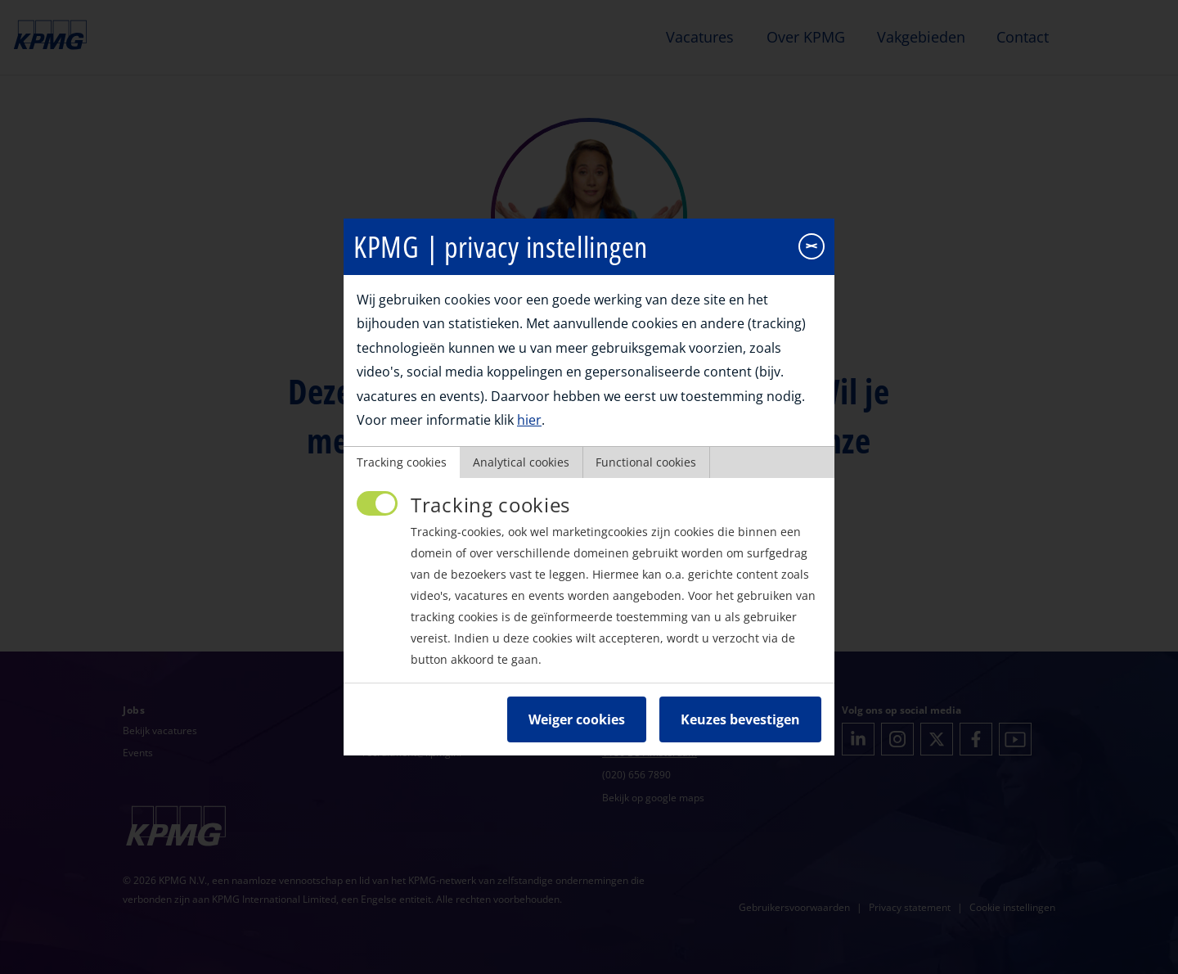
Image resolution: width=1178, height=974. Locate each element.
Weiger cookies (576, 703)
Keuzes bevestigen (740, 703)
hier (529, 404)
